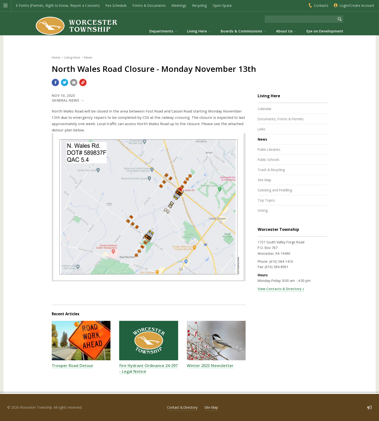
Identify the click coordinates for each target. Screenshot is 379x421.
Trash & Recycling (271, 169)
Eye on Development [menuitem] (324, 31)
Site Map (264, 180)
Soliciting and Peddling (275, 190)
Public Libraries (269, 149)
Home (56, 57)
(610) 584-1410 (281, 261)
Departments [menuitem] (161, 31)
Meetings (179, 5)
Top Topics (266, 200)
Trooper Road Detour (72, 365)
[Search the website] (300, 19)
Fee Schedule (116, 5)
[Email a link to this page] (73, 82)
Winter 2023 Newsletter (210, 365)
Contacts (321, 5)
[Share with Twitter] (64, 82)
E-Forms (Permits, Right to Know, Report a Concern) (58, 5)
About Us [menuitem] (284, 31)
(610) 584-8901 (276, 266)
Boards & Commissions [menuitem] (241, 31)
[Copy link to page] (83, 82)
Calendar (264, 108)
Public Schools (268, 159)
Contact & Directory (182, 407)
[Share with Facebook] (55, 82)
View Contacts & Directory (279, 288)
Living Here (72, 57)
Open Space (222, 5)
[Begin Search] (339, 19)
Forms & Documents (149, 5)
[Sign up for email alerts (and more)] (369, 407)
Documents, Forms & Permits (281, 119)
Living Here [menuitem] (197, 31)
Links (261, 129)
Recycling (199, 5)
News (88, 57)
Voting (263, 210)
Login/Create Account (357, 5)
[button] (5, 6)
